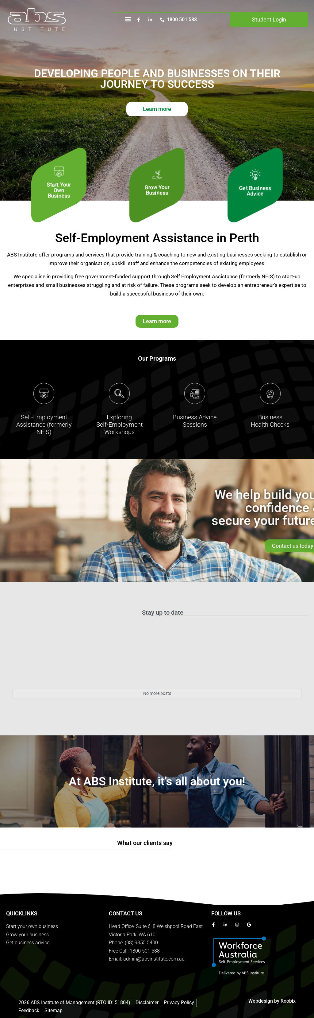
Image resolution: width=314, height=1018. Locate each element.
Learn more (157, 109)
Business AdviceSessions (194, 420)
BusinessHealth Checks (270, 420)
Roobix (288, 1001)
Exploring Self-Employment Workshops (119, 424)
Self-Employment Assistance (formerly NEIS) (44, 424)
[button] (128, 19)
